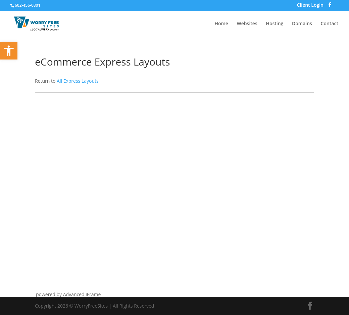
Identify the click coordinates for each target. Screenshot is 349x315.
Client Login (310, 5)
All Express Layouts (78, 81)
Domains (302, 24)
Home (221, 24)
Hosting (274, 24)
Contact (329, 24)
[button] (8, 51)
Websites (247, 24)
